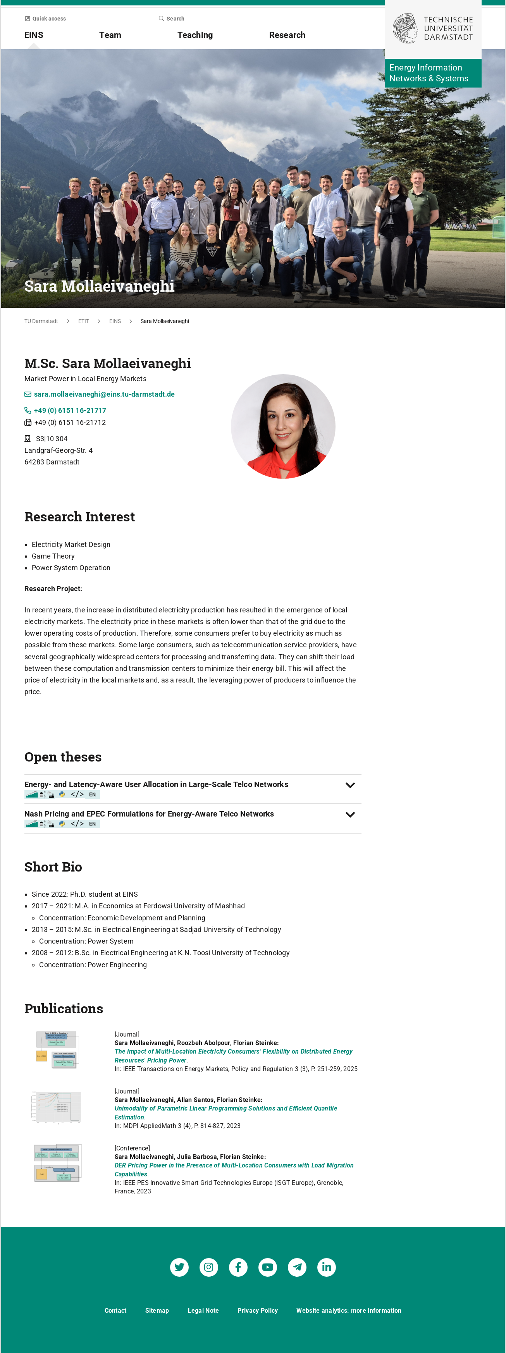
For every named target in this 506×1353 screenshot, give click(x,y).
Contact (116, 1309)
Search (171, 18)
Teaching (195, 35)
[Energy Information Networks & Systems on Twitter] (179, 1266)
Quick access (45, 18)
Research (287, 35)
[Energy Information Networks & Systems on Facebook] (238, 1266)
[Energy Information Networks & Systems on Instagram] (209, 1266)
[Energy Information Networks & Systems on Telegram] (297, 1266)
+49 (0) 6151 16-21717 (65, 410)
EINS (33, 35)
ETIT (83, 321)
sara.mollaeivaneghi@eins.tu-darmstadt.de (99, 394)
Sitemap (157, 1309)
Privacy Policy (258, 1309)
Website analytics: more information (348, 1309)
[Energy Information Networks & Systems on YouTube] (267, 1266)
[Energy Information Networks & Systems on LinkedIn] (326, 1266)
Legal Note (203, 1309)
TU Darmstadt (41, 321)
